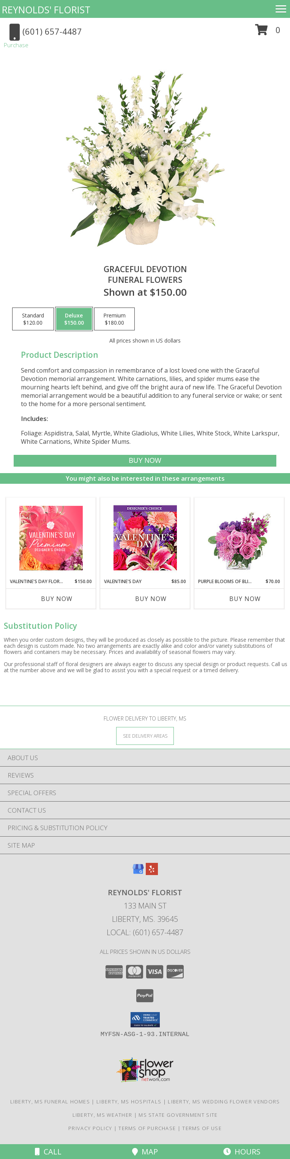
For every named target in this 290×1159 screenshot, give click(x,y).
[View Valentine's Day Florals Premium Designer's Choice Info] (51, 538)
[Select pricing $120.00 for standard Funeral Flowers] (33, 319)
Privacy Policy (90, 1128)
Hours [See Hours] (241, 1151)
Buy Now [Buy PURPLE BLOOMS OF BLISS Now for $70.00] (245, 599)
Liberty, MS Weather (102, 1114)
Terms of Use (202, 1128)
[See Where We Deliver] (145, 735)
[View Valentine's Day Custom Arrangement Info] (145, 538)
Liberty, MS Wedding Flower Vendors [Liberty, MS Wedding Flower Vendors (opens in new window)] (224, 1101)
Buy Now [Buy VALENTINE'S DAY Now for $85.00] (151, 599)
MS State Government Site (178, 1114)
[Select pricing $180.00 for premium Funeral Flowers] (114, 319)
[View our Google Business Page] (138, 872)
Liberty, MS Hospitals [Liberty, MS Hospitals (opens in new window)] (128, 1101)
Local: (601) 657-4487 (145, 932)
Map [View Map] (145, 1151)
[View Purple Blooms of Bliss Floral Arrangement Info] (239, 538)
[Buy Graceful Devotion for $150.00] (145, 461)
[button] (268, 32)
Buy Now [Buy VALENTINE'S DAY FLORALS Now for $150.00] (56, 599)
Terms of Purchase (147, 1128)
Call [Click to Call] (48, 1151)
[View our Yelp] (152, 872)
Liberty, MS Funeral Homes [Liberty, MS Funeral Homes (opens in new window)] (50, 1101)
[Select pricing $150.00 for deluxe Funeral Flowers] (74, 319)
